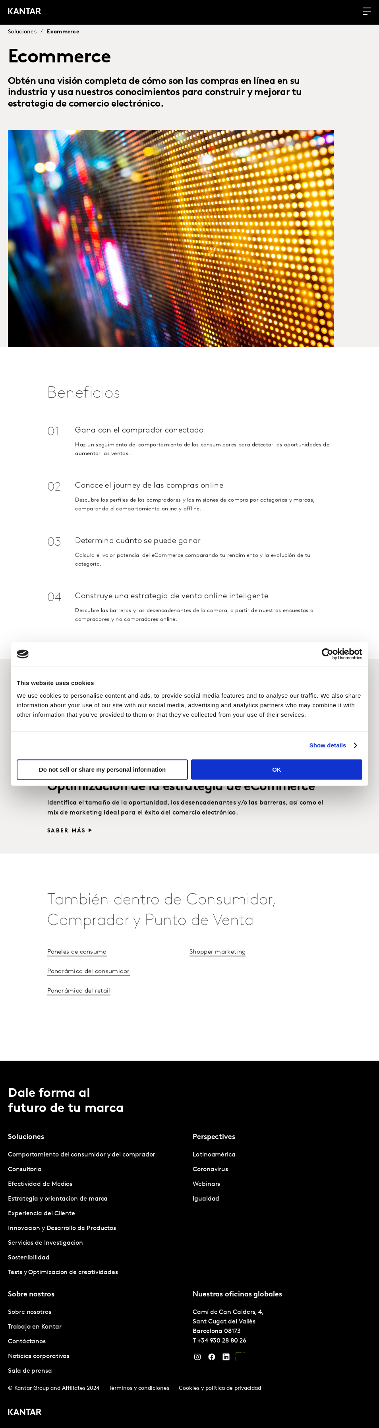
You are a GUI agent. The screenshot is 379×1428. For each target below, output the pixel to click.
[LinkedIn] (226, 1358)
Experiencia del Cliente (41, 1213)
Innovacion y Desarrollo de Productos (62, 1227)
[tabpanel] (97, 1213)
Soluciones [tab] (26, 1136)
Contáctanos (27, 1341)
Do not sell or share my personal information (102, 769)
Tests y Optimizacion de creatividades (63, 1272)
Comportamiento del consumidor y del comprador (81, 1154)
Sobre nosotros (29, 1311)
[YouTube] (240, 1358)
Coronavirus (210, 1169)
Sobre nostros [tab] (31, 1294)
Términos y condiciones (139, 1388)
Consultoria (25, 1169)
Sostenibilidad (29, 1257)
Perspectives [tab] (214, 1136)
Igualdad (206, 1198)
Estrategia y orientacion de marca (58, 1198)
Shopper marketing (218, 986)
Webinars (206, 1183)
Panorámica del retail (78, 1025)
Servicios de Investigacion (45, 1242)
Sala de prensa (30, 1370)
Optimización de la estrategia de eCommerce (181, 821)
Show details (327, 745)
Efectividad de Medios (40, 1183)
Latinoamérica (214, 1154)
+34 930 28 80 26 (221, 1340)
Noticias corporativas (39, 1355)
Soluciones (22, 32)
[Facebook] (212, 1358)
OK (276, 769)
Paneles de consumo (76, 986)
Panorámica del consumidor (88, 1006)
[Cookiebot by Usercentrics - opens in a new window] (327, 654)
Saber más (66, 791)
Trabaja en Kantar (35, 1326)
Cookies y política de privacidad (220, 1388)
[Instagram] (197, 1358)
